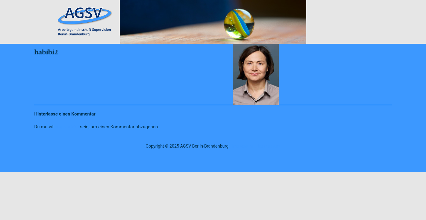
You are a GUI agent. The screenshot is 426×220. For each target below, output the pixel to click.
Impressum (242, 146)
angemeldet (67, 127)
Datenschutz (268, 146)
